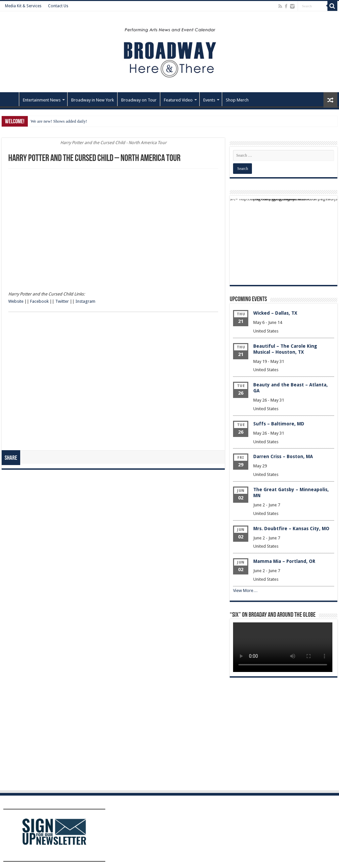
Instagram (85, 301)
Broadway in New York (92, 100)
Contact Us (58, 6)
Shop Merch (237, 100)
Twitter (62, 301)
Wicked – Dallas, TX (275, 313)
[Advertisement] (111, 201)
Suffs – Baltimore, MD (278, 423)
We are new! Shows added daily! (58, 121)
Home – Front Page (10, 99)
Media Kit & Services (23, 6)
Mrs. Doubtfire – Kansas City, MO (291, 528)
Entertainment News (42, 100)
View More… (245, 590)
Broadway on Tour (139, 100)
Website (16, 301)
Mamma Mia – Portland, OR (284, 561)
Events (209, 100)
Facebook (39, 301)
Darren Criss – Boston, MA (283, 456)
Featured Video (178, 100)
